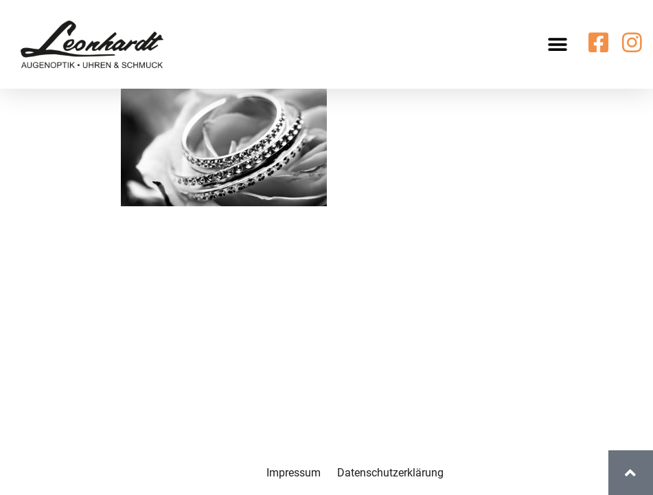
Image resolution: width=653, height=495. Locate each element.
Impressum (293, 472)
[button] (557, 44)
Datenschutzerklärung (390, 472)
